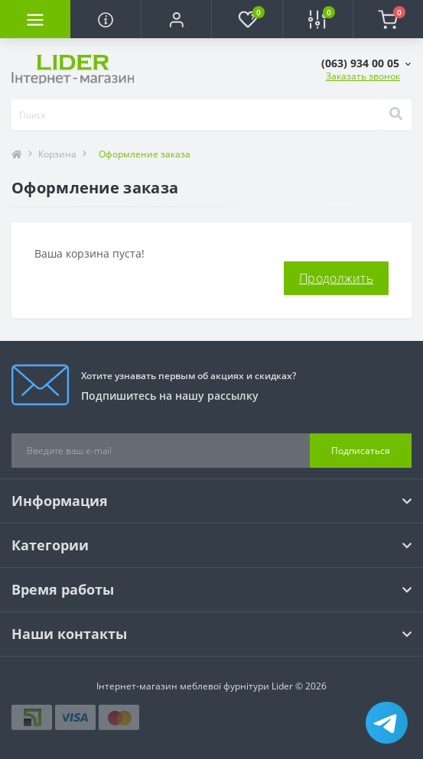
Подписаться (360, 450)
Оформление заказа (144, 154)
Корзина (57, 154)
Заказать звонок (363, 76)
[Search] (395, 114)
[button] (176, 19)
